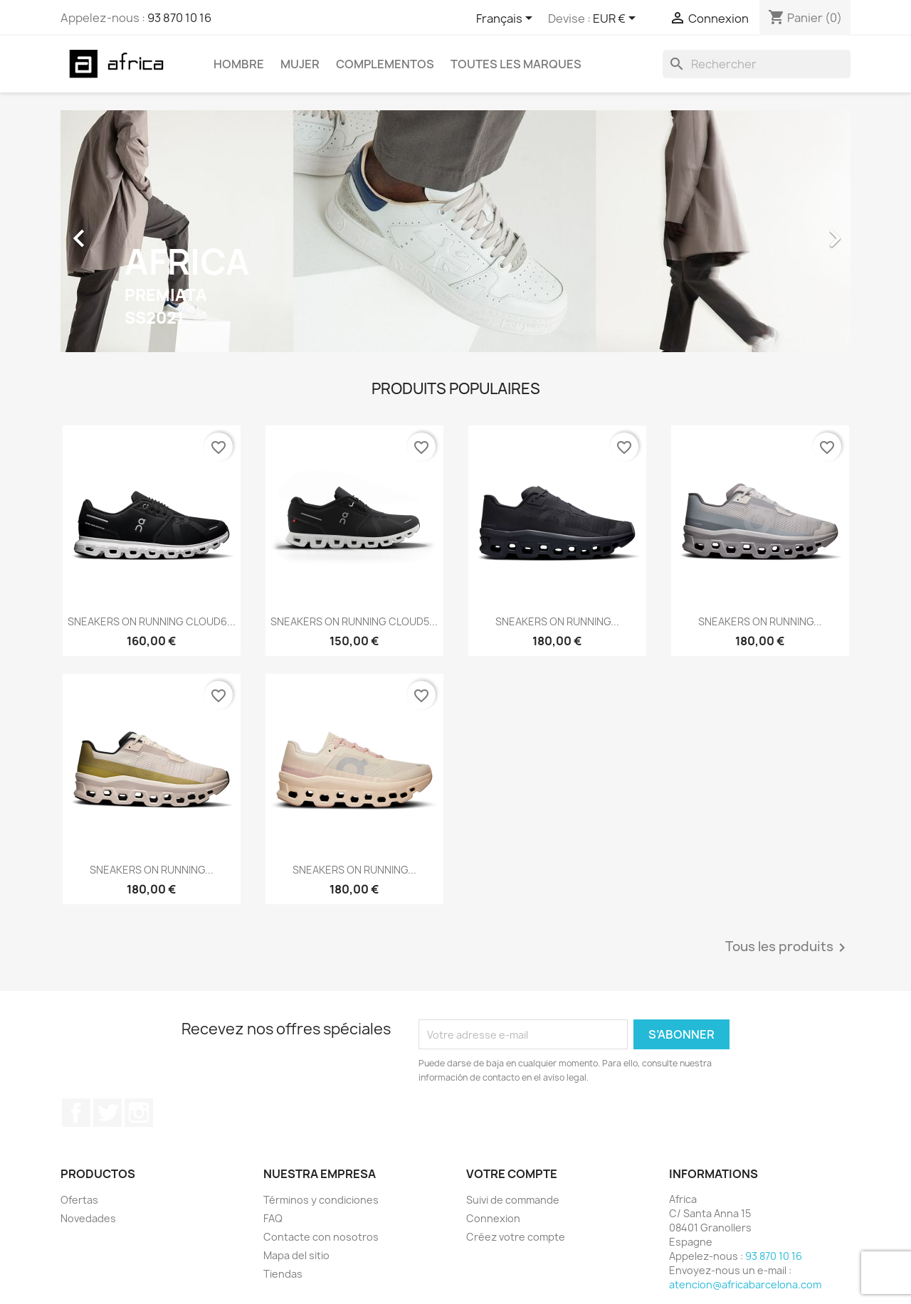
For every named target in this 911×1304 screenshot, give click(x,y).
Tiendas (282, 1274)
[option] (455, 231)
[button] (119, 231)
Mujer (300, 64)
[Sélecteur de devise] (617, 19)
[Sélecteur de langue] (506, 19)
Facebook (76, 1112)
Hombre (239, 64)
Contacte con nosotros (321, 1237)
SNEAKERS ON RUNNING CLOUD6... (152, 621)
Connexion (493, 1218)
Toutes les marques (516, 64)
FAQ (273, 1218)
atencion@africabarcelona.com (745, 1284)
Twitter (107, 1112)
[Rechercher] (757, 64)
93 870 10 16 (179, 18)
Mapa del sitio (296, 1255)
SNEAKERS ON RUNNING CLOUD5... (354, 621)
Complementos (385, 64)
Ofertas (79, 1200)
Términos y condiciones (321, 1200)
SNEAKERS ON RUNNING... (557, 621)
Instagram (139, 1112)
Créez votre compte (515, 1237)
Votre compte (511, 1174)
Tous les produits (788, 947)
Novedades (88, 1218)
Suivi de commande (512, 1200)
